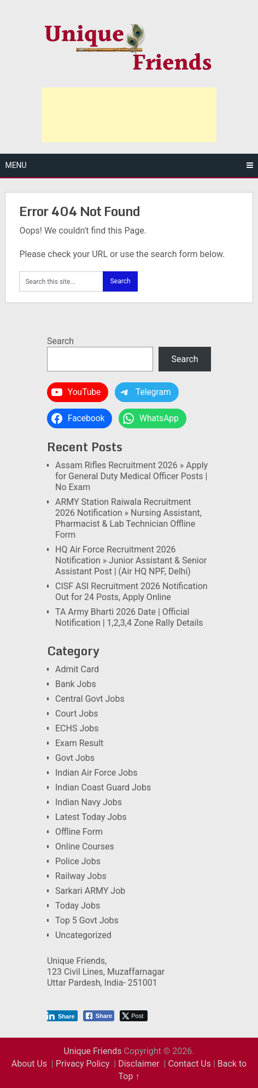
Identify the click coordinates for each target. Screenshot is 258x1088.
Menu (15, 165)
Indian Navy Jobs (88, 802)
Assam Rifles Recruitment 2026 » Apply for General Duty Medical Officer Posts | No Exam (131, 476)
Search (60, 341)
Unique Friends (92, 1051)
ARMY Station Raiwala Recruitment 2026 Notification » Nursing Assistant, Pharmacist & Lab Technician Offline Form (128, 518)
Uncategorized (83, 935)
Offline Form (79, 832)
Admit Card (77, 669)
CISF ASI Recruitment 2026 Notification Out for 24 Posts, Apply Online (131, 591)
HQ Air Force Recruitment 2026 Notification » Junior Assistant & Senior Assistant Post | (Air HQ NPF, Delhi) (131, 560)
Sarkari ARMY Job (90, 891)
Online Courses (84, 846)
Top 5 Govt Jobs (87, 920)
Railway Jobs (81, 876)
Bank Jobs (75, 684)
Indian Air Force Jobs (96, 772)
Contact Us (189, 1063)
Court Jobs (76, 713)
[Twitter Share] (134, 1015)
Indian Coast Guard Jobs (103, 787)
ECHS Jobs (77, 728)
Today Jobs (77, 905)
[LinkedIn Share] (61, 1015)
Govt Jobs (75, 758)
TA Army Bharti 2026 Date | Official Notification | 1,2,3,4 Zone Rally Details (129, 617)
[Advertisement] (129, 115)
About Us (29, 1063)
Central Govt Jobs (90, 699)
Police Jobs (78, 861)
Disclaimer (138, 1063)
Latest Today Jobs (90, 817)
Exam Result (79, 743)
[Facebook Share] (99, 1015)
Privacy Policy (83, 1063)
